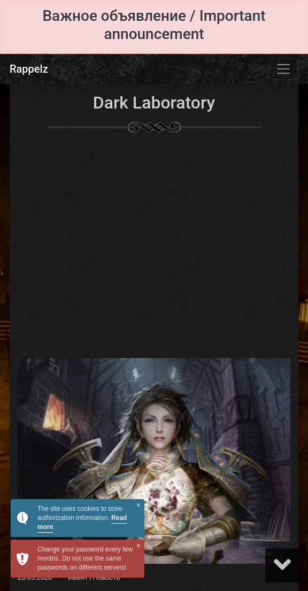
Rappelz (29, 69)
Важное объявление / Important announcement (153, 25)
